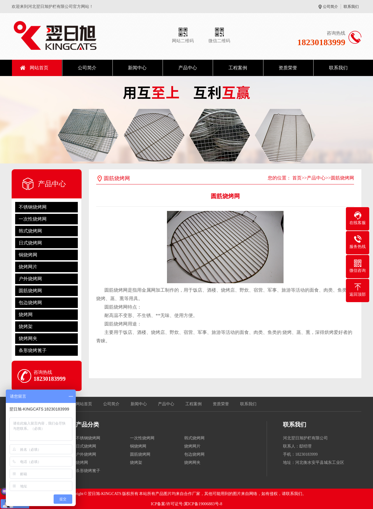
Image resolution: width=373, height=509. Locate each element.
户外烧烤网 (30, 278)
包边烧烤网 (30, 302)
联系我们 (351, 6)
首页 (297, 177)
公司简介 (330, 6)
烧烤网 (26, 314)
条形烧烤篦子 (33, 350)
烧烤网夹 (28, 338)
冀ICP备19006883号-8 (203, 504)
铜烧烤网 (28, 254)
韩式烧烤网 (30, 230)
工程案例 (237, 67)
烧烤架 (26, 326)
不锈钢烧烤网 (33, 207)
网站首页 (39, 67)
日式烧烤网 (30, 242)
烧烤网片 (28, 266)
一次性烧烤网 (33, 218)
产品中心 (187, 67)
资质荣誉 (288, 67)
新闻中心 (137, 67)
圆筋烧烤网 (30, 290)
